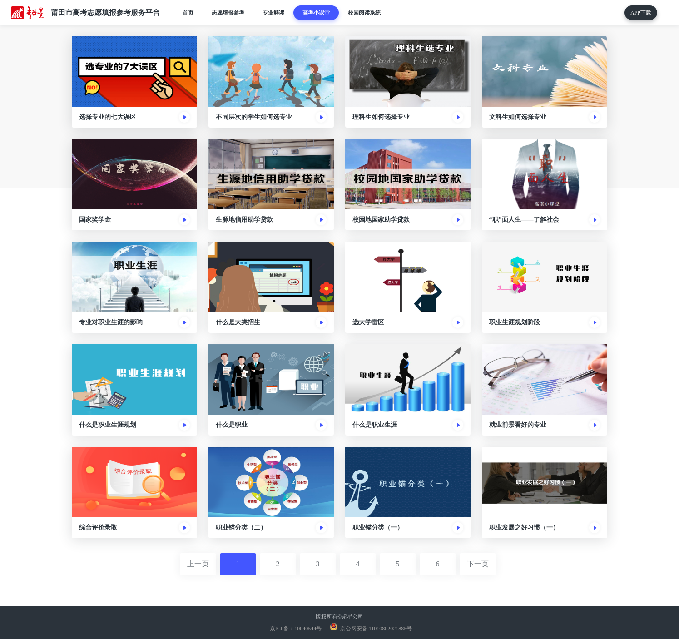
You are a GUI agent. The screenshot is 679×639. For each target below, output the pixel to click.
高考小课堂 (316, 13)
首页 (188, 13)
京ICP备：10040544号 (294, 628)
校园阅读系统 (364, 13)
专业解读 (273, 13)
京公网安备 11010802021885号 (375, 628)
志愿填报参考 (228, 13)
